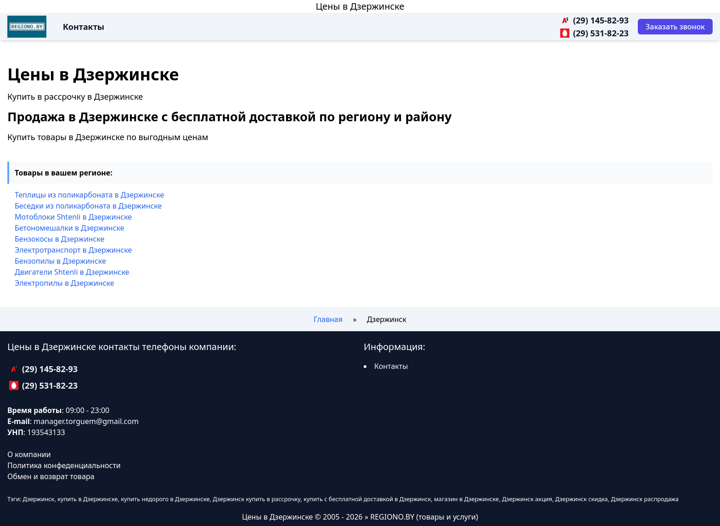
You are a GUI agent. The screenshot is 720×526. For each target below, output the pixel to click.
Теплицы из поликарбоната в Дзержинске (89, 195)
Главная (328, 319)
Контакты (83, 26)
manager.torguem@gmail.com (86, 421)
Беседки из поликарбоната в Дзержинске (88, 206)
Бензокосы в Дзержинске (59, 239)
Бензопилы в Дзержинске (60, 261)
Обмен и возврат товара (51, 476)
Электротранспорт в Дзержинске (73, 250)
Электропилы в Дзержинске (64, 283)
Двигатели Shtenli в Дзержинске (72, 272)
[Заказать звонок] (675, 26)
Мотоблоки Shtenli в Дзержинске (73, 217)
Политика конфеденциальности (64, 465)
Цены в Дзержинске (359, 6)
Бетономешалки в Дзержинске (69, 228)
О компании (29, 454)
